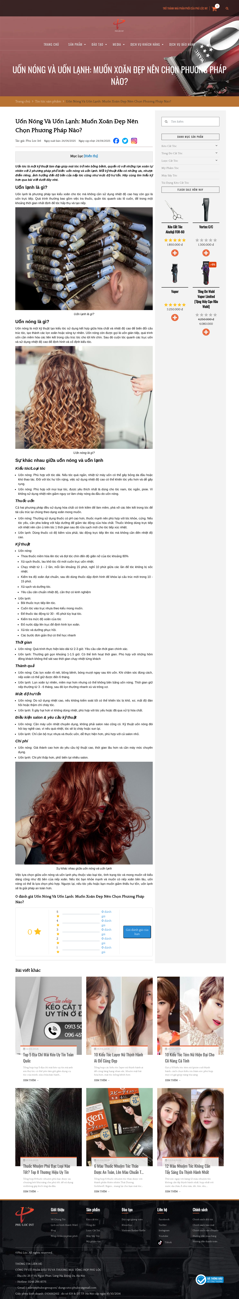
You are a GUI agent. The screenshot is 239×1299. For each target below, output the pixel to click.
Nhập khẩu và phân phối (64, 1236)
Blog (53, 1230)
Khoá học (127, 1225)
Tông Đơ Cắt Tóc (172, 153)
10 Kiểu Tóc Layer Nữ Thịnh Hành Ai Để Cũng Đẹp (118, 1057)
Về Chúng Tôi (58, 1219)
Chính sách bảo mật (203, 1225)
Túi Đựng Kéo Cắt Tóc (175, 183)
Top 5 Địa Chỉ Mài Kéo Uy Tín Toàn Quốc (48, 1057)
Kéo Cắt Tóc (169, 146)
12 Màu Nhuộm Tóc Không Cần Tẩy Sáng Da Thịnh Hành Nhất (187, 1169)
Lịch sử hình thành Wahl (64, 1225)
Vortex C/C (206, 226)
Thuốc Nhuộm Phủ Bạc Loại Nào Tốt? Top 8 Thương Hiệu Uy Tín (46, 1169)
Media (117, 44)
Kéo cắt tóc (92, 1219)
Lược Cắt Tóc (170, 161)
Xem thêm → (31, 1080)
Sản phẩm (75, 44)
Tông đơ (90, 1225)
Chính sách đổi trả (203, 1219)
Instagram (166, 1236)
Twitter (165, 1228)
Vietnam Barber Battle (133, 1230)
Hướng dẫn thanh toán (205, 1241)
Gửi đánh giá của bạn (137, 932)
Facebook (166, 1220)
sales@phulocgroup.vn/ (43, 1297)
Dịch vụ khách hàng (145, 44)
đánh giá (106, 914)
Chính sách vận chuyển (205, 1230)
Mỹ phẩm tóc (93, 1241)
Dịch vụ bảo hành (182, 44)
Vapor (175, 291)
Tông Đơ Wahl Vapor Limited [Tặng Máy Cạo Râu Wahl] (206, 299)
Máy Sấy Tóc (169, 175)
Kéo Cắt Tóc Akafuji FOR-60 (175, 229)
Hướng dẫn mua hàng (204, 1236)
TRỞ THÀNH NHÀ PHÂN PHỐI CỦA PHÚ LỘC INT (185, 8)
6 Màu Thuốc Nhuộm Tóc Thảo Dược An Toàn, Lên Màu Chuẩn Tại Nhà (119, 1169)
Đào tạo (97, 44)
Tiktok (164, 1251)
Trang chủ (51, 44)
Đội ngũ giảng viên (132, 1219)
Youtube (165, 1243)
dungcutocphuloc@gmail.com (77, 1297)
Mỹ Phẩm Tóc (170, 168)
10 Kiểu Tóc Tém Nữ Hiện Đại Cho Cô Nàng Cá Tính (189, 1057)
